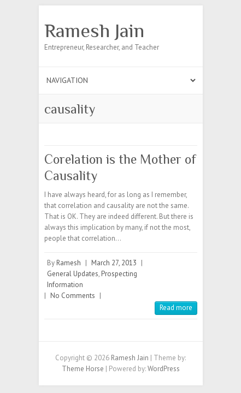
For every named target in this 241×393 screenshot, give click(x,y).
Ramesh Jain (94, 30)
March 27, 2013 (114, 262)
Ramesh (68, 262)
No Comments (72, 295)
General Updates (72, 273)
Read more (176, 307)
